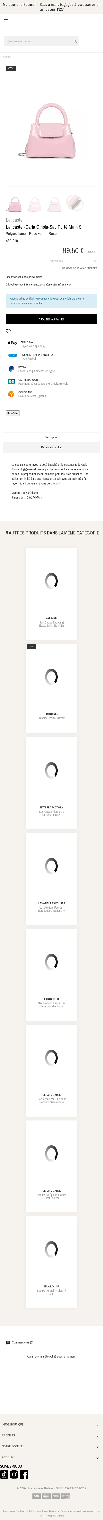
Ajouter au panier (51, 319)
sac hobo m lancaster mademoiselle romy (51, 1004)
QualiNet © (59, 1515)
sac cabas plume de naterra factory (51, 813)
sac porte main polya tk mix (51, 1292)
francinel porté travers (51, 718)
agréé (52, 1515)
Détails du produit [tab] (51, 447)
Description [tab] (51, 437)
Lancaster (15, 220)
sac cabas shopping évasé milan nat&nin (51, 624)
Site (48, 1515)
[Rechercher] (41, 41)
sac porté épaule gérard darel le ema (51, 1196)
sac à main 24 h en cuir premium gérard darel (52, 1100)
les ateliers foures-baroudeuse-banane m (51, 909)
